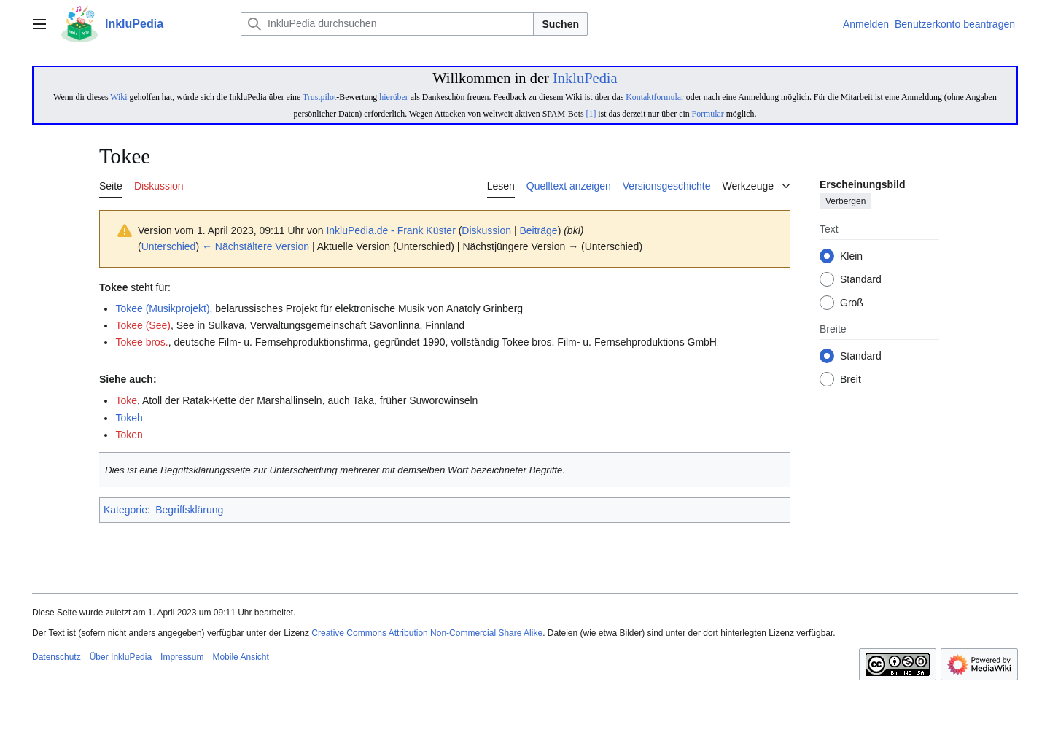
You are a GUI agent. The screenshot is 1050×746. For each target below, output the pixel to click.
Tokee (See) (142, 325)
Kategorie (125, 510)
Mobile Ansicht (240, 657)
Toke (126, 400)
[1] (591, 114)
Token (128, 434)
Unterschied (168, 246)
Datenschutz (56, 657)
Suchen (560, 24)
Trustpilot (319, 97)
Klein (851, 257)
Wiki (118, 97)
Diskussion (486, 230)
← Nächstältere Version (255, 246)
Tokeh (128, 418)
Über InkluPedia (121, 657)
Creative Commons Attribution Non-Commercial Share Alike (426, 633)
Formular (708, 114)
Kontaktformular (655, 97)
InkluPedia (585, 78)
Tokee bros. (141, 342)
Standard (861, 280)
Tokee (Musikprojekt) (162, 308)
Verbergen (845, 202)
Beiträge (538, 230)
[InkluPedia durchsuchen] (387, 24)
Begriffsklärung (189, 510)
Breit (850, 380)
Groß (851, 303)
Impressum (181, 657)
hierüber (393, 97)
